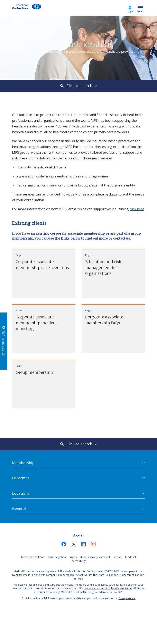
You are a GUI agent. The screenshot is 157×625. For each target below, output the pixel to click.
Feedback (130, 557)
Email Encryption (56, 557)
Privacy (73, 557)
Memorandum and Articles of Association (108, 588)
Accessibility (79, 561)
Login (130, 11)
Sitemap (117, 557)
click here (137, 209)
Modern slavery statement (95, 557)
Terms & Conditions (32, 557)
